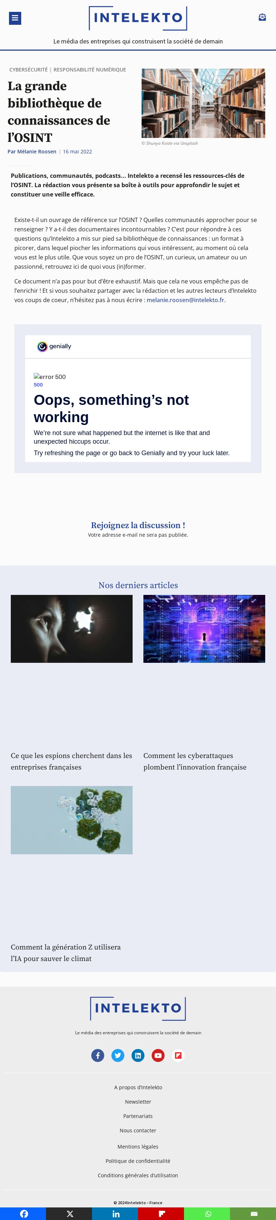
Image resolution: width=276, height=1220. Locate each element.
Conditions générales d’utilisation (138, 1175)
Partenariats (138, 1116)
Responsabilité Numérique (90, 69)
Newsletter (138, 1101)
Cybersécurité (28, 69)
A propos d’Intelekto (138, 1087)
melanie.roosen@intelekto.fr (185, 300)
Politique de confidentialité (138, 1160)
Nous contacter (138, 1130)
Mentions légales (138, 1146)
